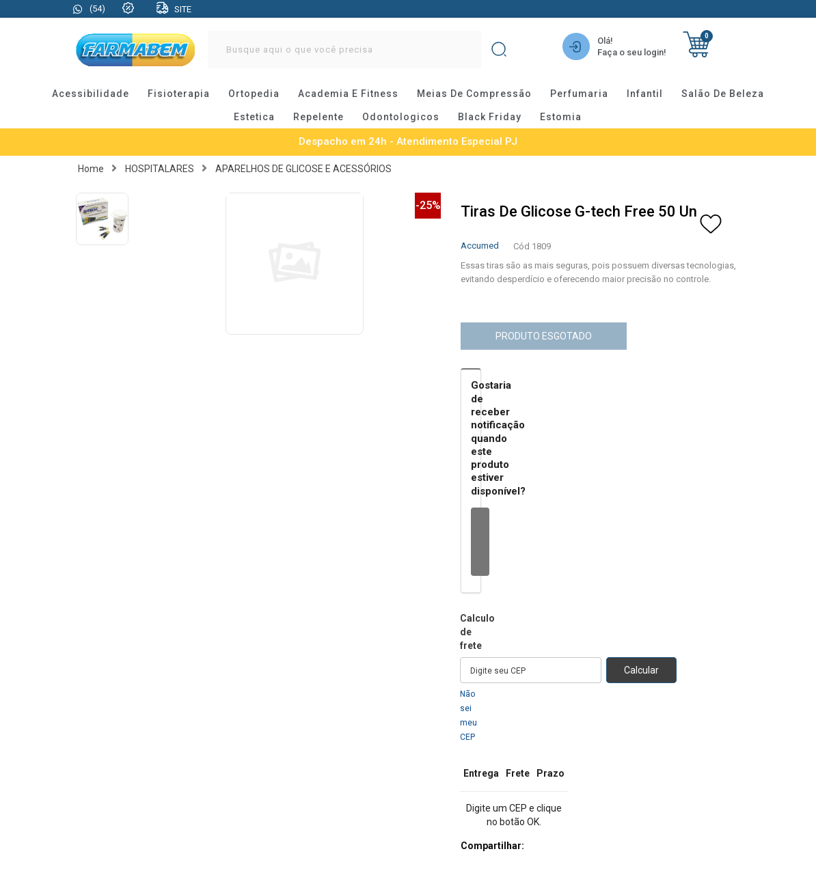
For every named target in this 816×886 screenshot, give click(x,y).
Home (91, 169)
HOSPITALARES (159, 169)
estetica (254, 116)
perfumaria (579, 93)
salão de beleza (722, 93)
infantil (645, 93)
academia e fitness (348, 93)
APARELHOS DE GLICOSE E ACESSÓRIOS (303, 169)
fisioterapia (179, 93)
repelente (318, 116)
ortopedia (254, 93)
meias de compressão (474, 93)
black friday (489, 116)
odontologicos (400, 116)
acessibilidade (90, 93)
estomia (561, 116)
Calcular (641, 670)
